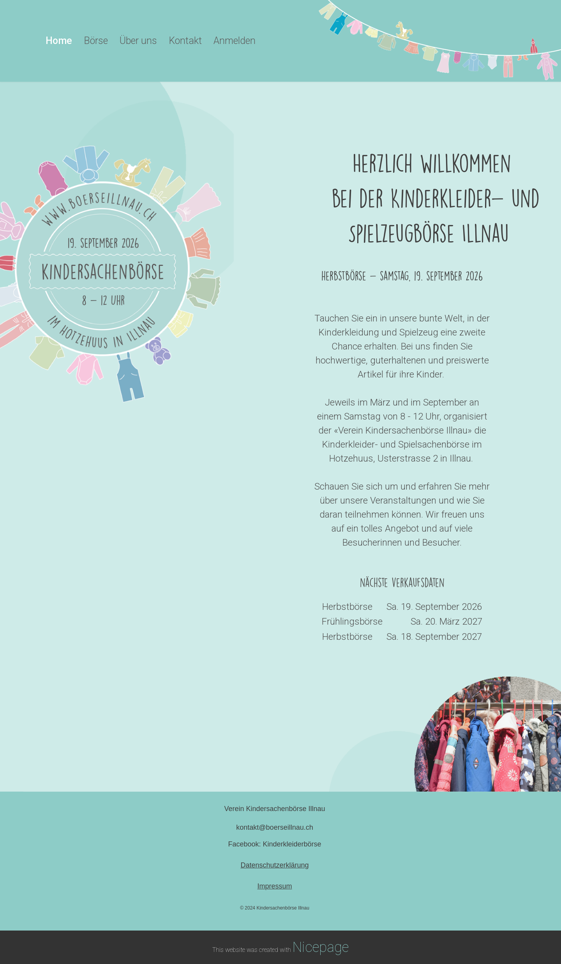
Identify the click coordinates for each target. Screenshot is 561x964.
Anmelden (234, 40)
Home (59, 40)
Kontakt (185, 40)
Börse (96, 40)
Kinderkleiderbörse (292, 844)
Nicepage (321, 947)
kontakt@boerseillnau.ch (274, 827)
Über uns (138, 40)
